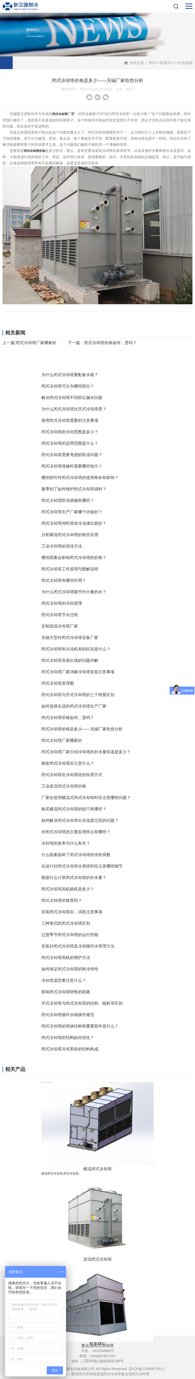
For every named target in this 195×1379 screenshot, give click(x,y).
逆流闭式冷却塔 (108, 1374)
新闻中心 (167, 63)
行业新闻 (185, 63)
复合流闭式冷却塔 (135, 1374)
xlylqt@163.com (103, 1356)
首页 (152, 63)
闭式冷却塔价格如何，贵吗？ (110, 343)
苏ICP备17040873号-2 (146, 1369)
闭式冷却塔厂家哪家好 (36, 343)
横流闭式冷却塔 (83, 1374)
